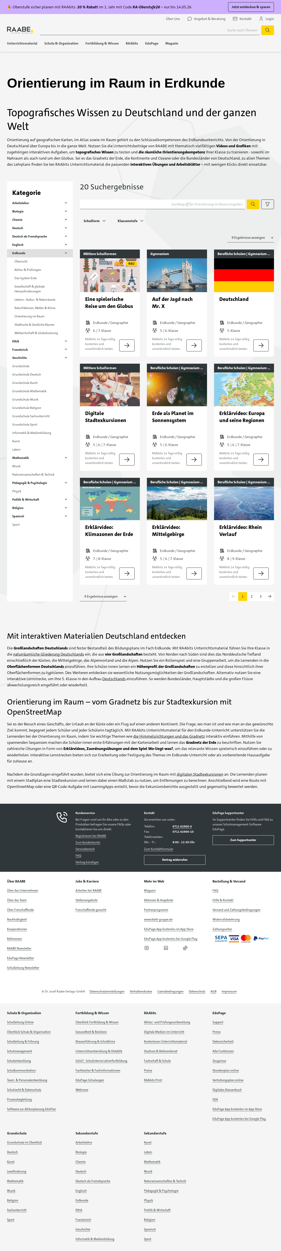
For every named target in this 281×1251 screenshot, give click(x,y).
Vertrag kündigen (87, 862)
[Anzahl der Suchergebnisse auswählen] (250, 238)
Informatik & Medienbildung (31, 433)
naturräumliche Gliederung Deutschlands (48, 654)
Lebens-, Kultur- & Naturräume (34, 300)
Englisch (17, 245)
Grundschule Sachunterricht (31, 416)
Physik (16, 491)
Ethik (15, 341)
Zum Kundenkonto (88, 842)
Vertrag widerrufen (174, 860)
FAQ (78, 855)
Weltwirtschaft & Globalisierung (36, 333)
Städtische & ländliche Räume (34, 325)
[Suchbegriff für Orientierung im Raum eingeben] (162, 204)
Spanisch (18, 516)
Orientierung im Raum (29, 316)
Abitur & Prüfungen (27, 270)
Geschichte (19, 358)
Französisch (20, 350)
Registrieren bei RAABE (91, 836)
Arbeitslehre (20, 203)
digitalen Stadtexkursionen (200, 774)
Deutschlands (114, 678)
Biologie (17, 211)
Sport (16, 525)
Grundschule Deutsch (26, 374)
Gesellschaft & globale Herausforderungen (29, 288)
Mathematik (20, 458)
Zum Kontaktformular (158, 849)
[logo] (20, 30)
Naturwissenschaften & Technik (33, 474)
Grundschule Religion (26, 408)
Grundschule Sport (24, 424)
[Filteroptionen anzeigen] (267, 204)
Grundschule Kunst (25, 383)
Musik (16, 466)
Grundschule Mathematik (29, 391)
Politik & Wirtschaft (25, 499)
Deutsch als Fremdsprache (29, 236)
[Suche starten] (267, 30)
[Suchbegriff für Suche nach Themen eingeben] (149, 30)
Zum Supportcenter (243, 840)
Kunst (16, 441)
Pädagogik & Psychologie (29, 483)
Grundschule (20, 366)
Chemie (17, 220)
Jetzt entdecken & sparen (251, 7)
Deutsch (17, 228)
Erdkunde (18, 253)
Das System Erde (25, 278)
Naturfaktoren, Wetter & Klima (34, 308)
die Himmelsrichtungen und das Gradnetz (169, 736)
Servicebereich (85, 849)
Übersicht (20, 261)
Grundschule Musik (25, 399)
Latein (16, 449)
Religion (17, 508)
